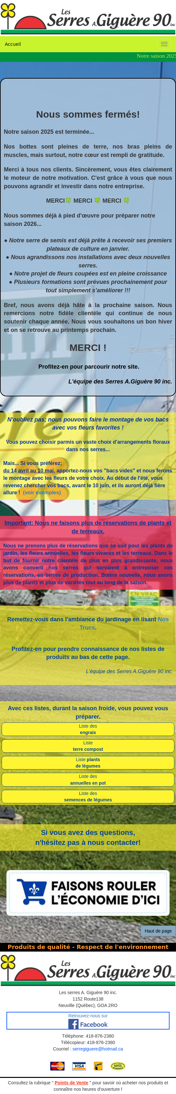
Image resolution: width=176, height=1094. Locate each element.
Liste (88, 742)
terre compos (87, 749)
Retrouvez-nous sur (88, 1015)
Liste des (88, 726)
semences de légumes (88, 799)
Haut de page (158, 931)
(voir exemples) (42, 492)
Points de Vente (71, 1082)
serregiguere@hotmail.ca (98, 1048)
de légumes (87, 766)
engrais (88, 732)
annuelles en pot (88, 783)
